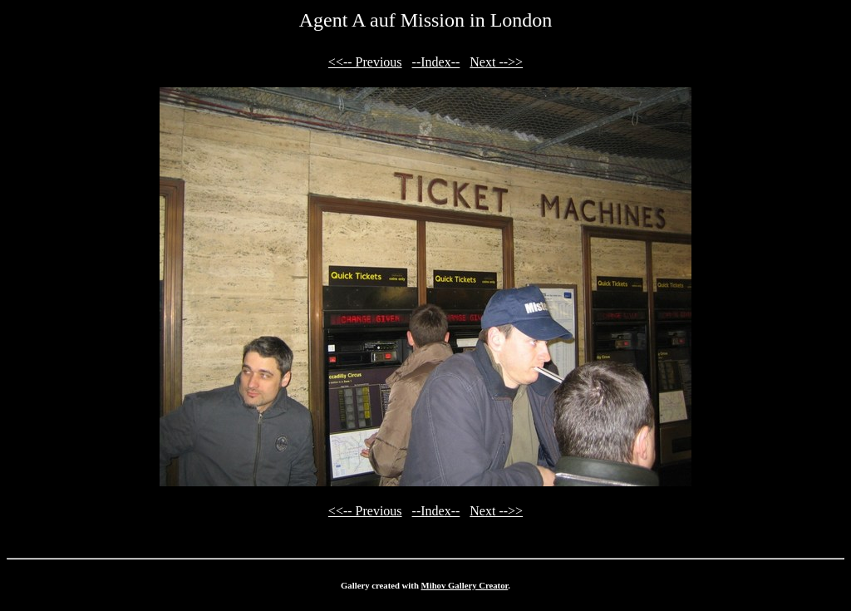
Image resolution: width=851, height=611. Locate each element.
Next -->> (496, 62)
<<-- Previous (365, 62)
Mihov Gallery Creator (465, 585)
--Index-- (436, 62)
